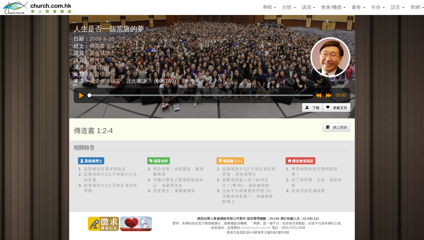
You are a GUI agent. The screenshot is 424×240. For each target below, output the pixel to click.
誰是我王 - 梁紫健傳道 (174, 190)
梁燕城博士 (103, 53)
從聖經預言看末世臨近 (105, 169)
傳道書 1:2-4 (105, 46)
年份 (378, 7)
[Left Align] (336, 107)
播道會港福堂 (105, 81)
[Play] (81, 95)
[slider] (200, 95)
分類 (289, 7)
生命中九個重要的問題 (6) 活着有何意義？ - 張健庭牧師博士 (247, 196)
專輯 (269, 7)
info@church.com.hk (256, 227)
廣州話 (97, 60)
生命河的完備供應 (308, 190)
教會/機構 (333, 7)
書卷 (358, 7)
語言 (397, 7)
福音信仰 (100, 74)
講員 (308, 7)
